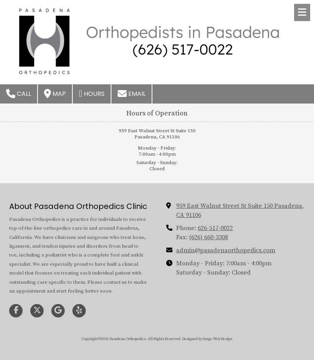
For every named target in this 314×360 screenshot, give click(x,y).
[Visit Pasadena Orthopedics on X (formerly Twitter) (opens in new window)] (37, 310)
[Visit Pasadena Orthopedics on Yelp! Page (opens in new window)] (79, 310)
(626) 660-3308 (208, 237)
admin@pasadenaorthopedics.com (225, 250)
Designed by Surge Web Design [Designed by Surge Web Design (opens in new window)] (207, 339)
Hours (92, 93)
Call (18, 93)
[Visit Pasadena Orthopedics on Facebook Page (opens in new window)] (16, 310)
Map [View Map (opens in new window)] (55, 93)
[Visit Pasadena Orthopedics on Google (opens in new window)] (58, 310)
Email (132, 93)
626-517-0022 (215, 228)
